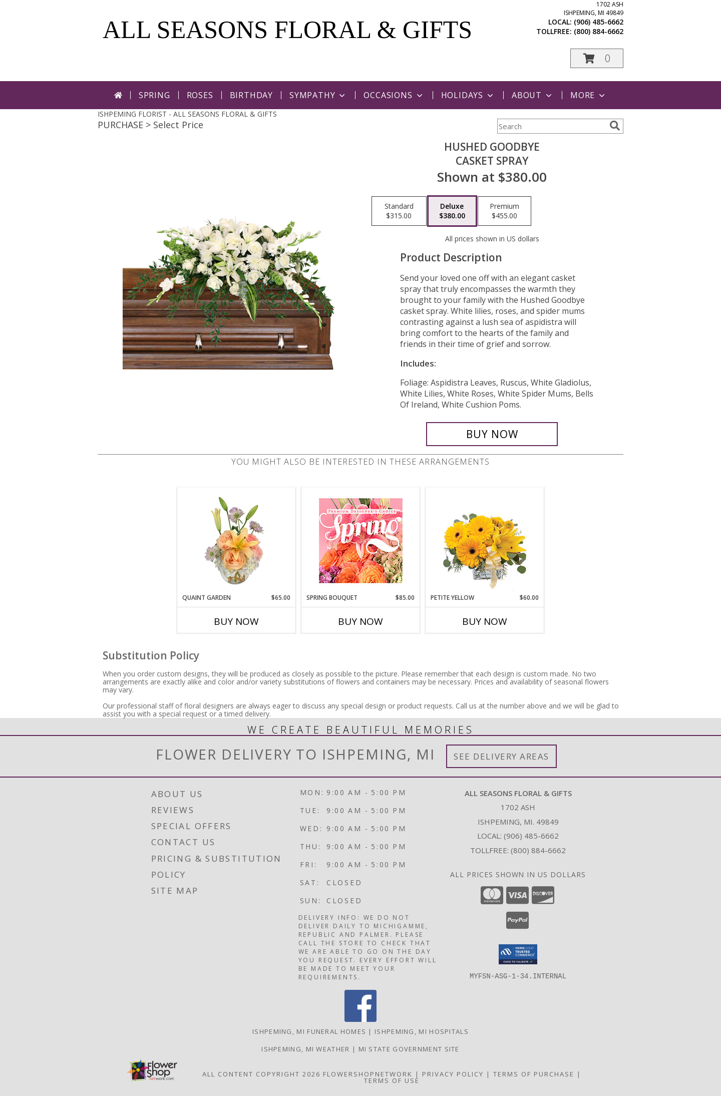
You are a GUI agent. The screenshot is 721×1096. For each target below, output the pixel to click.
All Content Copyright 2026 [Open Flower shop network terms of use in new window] (261, 1073)
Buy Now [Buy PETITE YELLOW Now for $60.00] (484, 621)
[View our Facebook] (360, 1019)
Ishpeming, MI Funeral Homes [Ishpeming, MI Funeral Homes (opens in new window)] (309, 1031)
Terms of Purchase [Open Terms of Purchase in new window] (533, 1073)
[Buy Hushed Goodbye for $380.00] (492, 434)
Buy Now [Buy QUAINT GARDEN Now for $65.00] (236, 621)
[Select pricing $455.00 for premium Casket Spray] (504, 211)
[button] (596, 58)
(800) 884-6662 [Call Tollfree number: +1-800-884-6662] (538, 850)
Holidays (468, 95)
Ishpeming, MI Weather (305, 1048)
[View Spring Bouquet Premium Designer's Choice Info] (361, 540)
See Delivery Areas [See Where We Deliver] (501, 756)
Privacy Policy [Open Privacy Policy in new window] (453, 1073)
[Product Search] (551, 126)
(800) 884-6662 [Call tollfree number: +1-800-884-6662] (598, 31)
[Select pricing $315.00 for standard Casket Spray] (399, 211)
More (588, 95)
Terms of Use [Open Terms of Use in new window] (392, 1080)
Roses (200, 95)
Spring (154, 95)
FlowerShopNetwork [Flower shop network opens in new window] (368, 1073)
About (533, 95)
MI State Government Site (409, 1048)
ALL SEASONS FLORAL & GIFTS (287, 30)
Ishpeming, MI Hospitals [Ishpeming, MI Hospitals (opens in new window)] (422, 1031)
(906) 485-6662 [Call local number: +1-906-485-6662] (598, 22)
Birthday (251, 95)
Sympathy (318, 95)
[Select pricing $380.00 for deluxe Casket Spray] (452, 211)
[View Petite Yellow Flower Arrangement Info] (485, 540)
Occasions (394, 95)
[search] (615, 125)
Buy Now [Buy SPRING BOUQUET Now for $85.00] (360, 621)
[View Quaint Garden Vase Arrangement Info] (236, 540)
